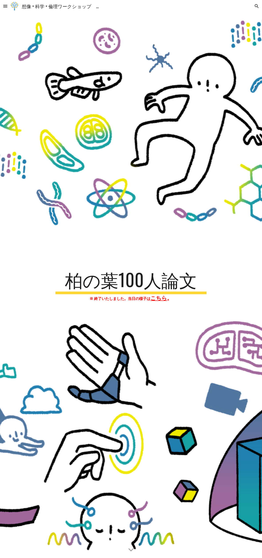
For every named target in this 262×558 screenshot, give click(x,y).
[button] (5, 6)
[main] (131, 285)
